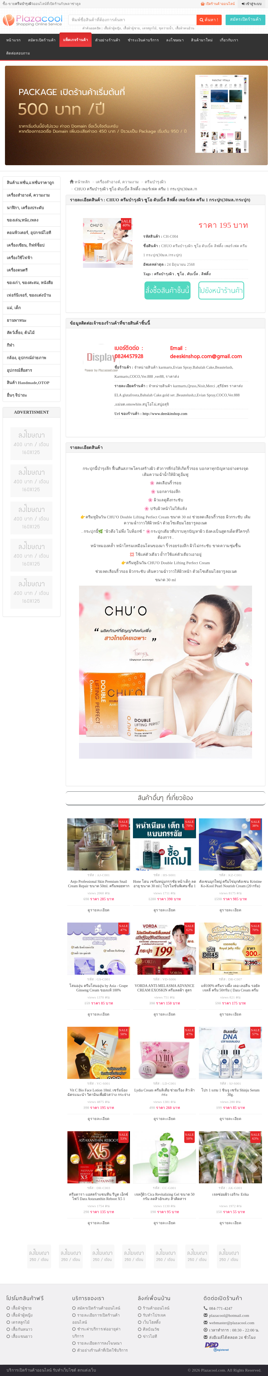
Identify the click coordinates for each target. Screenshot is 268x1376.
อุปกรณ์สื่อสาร (19, 370)
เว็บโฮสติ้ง (149, 1322)
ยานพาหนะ (16, 320)
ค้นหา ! (209, 20)
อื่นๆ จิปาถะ (17, 395)
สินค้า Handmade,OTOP (28, 383)
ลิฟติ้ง (206, 274)
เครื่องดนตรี (17, 270)
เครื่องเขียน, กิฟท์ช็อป (26, 245)
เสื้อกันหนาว (19, 1329)
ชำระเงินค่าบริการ (143, 40)
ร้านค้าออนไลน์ (153, 1308)
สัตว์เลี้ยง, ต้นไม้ (21, 333)
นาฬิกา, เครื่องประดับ (25, 208)
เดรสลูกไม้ (149, 28)
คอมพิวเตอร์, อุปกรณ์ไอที (29, 233)
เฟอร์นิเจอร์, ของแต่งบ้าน (29, 295)
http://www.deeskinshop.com (165, 414)
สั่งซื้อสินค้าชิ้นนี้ (167, 290)
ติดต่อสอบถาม (18, 53)
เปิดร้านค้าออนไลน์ (218, 4)
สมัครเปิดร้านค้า (245, 19)
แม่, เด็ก (14, 308)
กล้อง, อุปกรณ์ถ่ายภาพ (26, 358)
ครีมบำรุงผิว (155, 182)
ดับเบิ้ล (192, 274)
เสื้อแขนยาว (19, 1336)
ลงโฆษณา (175, 40)
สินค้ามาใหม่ (202, 40)
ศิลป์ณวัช (148, 1329)
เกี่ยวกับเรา (229, 40)
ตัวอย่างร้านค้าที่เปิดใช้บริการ (100, 1350)
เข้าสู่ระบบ (251, 4)
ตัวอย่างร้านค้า (107, 40)
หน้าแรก (13, 40)
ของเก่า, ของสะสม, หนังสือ (30, 283)
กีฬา (10, 345)
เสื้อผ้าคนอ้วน (184, 28)
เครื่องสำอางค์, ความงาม (28, 195)
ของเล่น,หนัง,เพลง (22, 220)
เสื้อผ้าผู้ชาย (131, 28)
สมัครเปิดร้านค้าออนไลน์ (96, 1308)
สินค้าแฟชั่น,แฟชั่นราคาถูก (30, 183)
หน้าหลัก (80, 182)
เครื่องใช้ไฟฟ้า (19, 258)
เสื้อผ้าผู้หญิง (112, 28)
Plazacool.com (213, 1370)
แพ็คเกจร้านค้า (75, 40)
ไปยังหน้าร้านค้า (221, 290)
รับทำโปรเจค (152, 1315)
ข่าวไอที (147, 1336)
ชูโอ (180, 274)
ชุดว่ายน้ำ (166, 28)
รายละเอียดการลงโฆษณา (97, 1343)
